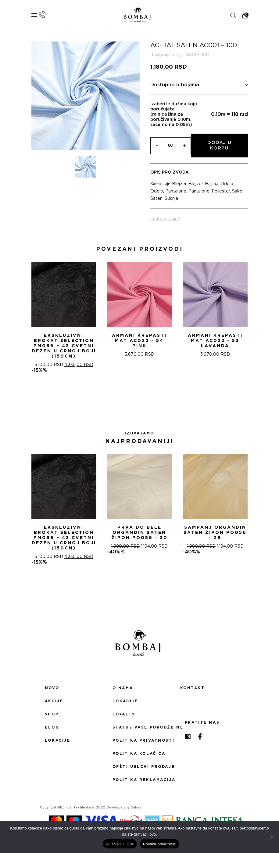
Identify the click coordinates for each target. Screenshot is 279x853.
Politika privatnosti (140, 740)
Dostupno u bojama (199, 85)
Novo (52, 688)
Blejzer (179, 184)
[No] (271, 837)
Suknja (171, 198)
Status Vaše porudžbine (140, 727)
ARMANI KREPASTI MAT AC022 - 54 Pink (139, 340)
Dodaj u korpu (219, 145)
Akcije (54, 701)
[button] (132, 395)
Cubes (136, 807)
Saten (156, 198)
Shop (52, 714)
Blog (52, 727)
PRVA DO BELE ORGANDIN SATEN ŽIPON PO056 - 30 (139, 532)
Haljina (211, 184)
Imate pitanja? (165, 219)
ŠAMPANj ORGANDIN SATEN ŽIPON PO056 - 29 (215, 532)
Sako (237, 191)
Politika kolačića (139, 753)
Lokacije (57, 740)
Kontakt (192, 688)
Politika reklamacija (140, 780)
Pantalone (175, 191)
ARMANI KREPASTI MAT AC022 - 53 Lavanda (215, 340)
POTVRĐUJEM (120, 844)
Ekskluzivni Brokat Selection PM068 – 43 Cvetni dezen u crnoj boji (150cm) (64, 345)
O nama (123, 688)
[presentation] (7, 316)
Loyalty (124, 714)
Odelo (226, 184)
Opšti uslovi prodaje (140, 766)
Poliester (221, 191)
